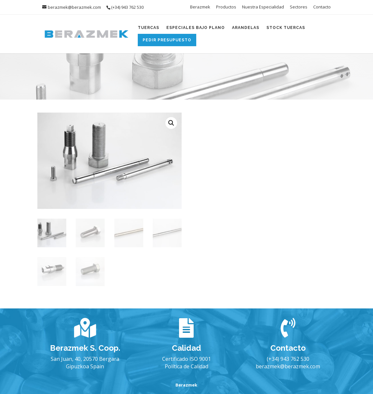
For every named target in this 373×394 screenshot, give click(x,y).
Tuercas (148, 27)
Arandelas (245, 27)
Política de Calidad (186, 366)
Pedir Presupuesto (167, 40)
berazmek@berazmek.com (288, 366)
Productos (226, 7)
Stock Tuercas (285, 27)
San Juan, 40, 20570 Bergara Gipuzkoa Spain (85, 362)
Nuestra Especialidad (263, 7)
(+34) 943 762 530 (288, 358)
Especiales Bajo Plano (195, 27)
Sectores (298, 7)
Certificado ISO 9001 (186, 358)
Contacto (322, 7)
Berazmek (200, 7)
